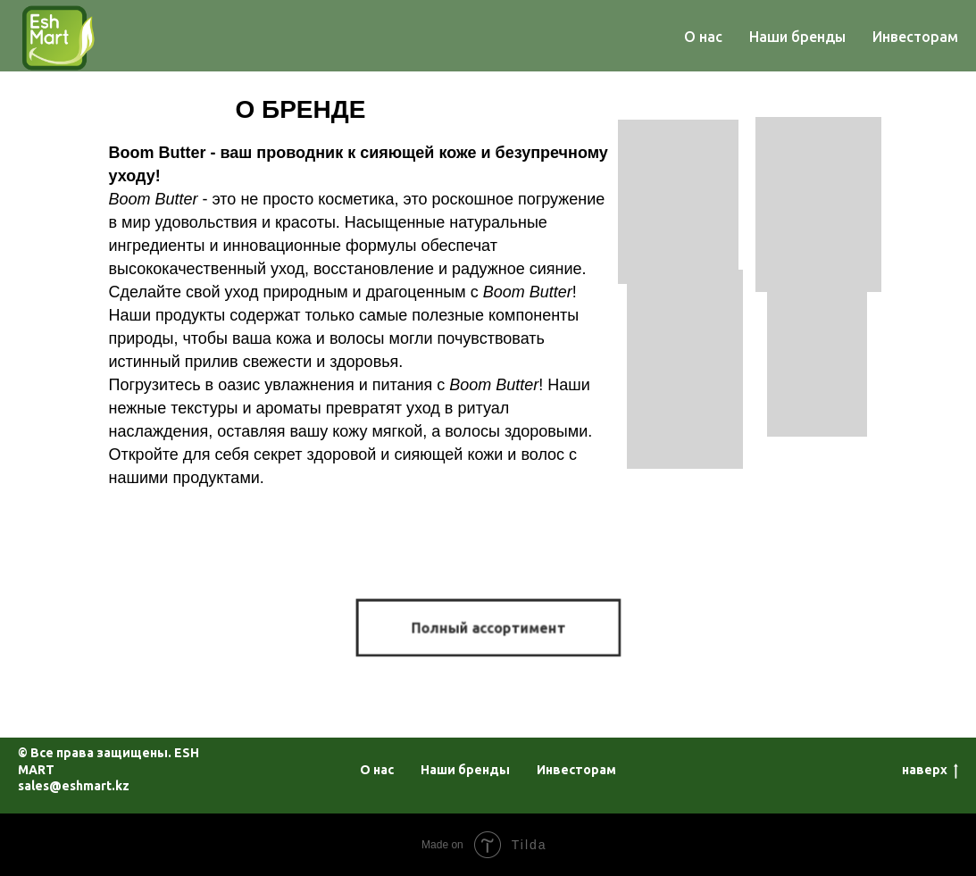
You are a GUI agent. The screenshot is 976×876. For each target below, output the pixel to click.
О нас (703, 37)
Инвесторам (915, 37)
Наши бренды (797, 37)
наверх (930, 771)
